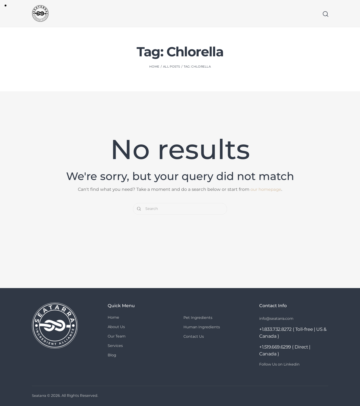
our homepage (266, 189)
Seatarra (39, 395)
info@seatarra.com (277, 318)
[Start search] (325, 14)
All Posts (171, 67)
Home (154, 67)
